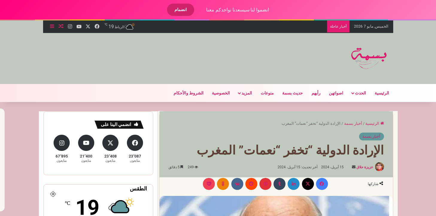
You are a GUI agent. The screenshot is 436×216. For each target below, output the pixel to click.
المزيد (241, 93)
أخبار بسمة (348, 123)
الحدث (355, 93)
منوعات (262, 93)
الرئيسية (377, 93)
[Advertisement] (153, 52)
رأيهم (310, 93)
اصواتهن (331, 93)
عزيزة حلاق (359, 167)
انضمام (175, 9)
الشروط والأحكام (183, 93)
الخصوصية (216, 93)
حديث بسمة (287, 93)
